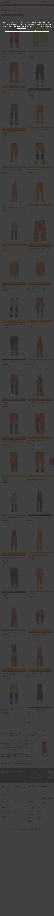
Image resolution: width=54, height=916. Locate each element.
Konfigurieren (38, 30)
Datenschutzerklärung (45, 26)
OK (16, 30)
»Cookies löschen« (21, 28)
